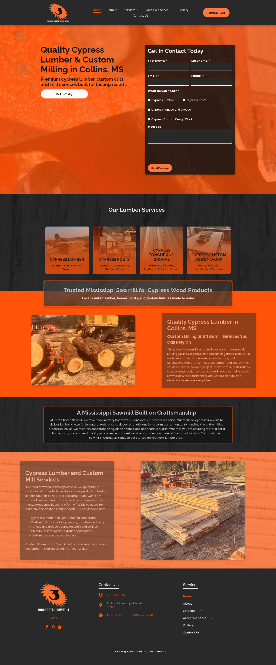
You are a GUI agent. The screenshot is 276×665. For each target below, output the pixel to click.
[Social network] (60, 627)
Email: (152, 76)
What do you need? (162, 91)
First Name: (156, 61)
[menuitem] (97, 10)
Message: (155, 127)
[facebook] (47, 627)
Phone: (196, 76)
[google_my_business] (53, 627)
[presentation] (174, 153)
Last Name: (199, 61)
